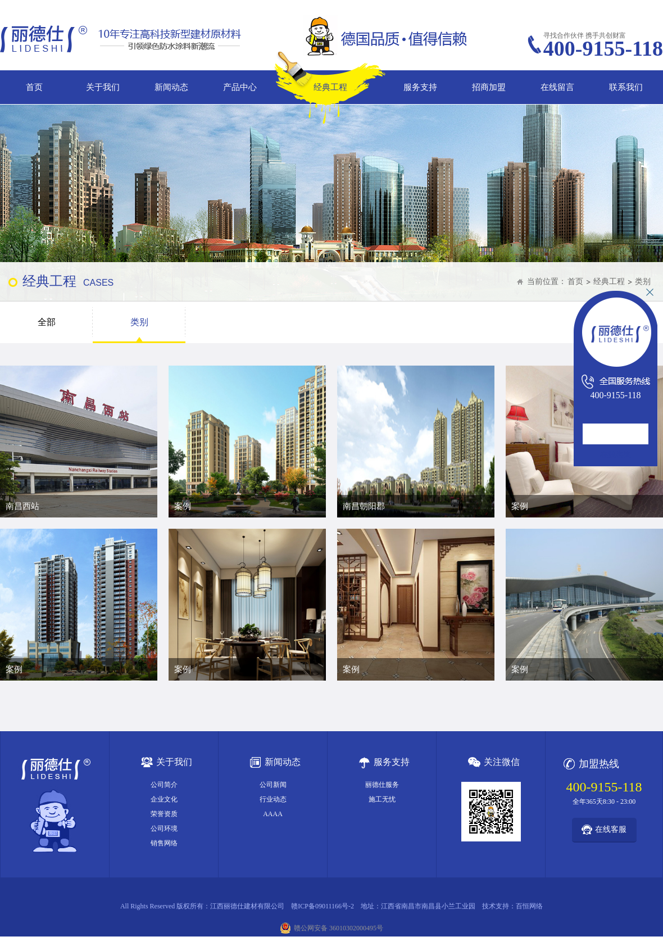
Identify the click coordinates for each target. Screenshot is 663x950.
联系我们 (626, 87)
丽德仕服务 (382, 785)
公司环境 (164, 828)
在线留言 (557, 87)
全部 (47, 322)
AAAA (273, 814)
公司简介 (164, 785)
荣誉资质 (164, 814)
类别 (643, 281)
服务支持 (420, 87)
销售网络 (164, 843)
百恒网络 (529, 906)
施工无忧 (382, 799)
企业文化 (164, 799)
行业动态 (273, 799)
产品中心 (240, 87)
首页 (34, 87)
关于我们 (103, 87)
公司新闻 (273, 785)
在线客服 (610, 829)
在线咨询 (616, 455)
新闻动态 (171, 87)
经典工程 (330, 87)
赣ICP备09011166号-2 (322, 906)
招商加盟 (489, 87)
